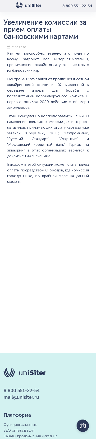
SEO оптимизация (19, 430)
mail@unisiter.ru (21, 397)
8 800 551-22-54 (77, 6)
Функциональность (20, 424)
